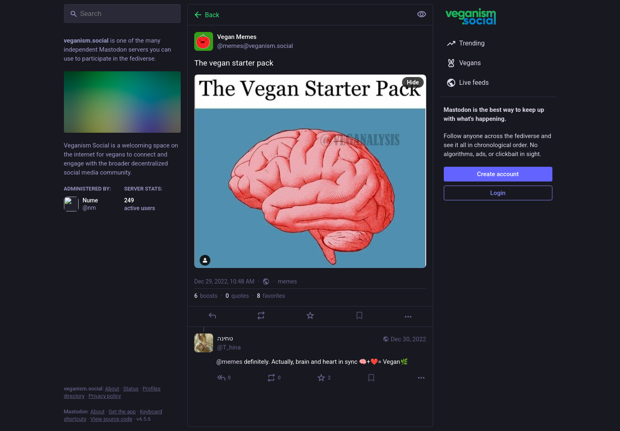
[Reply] (212, 315)
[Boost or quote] (261, 315)
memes (287, 281)
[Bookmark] (359, 315)
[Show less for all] (422, 14)
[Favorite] (310, 315)
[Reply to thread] (224, 378)
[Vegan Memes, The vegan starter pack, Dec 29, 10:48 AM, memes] (310, 176)
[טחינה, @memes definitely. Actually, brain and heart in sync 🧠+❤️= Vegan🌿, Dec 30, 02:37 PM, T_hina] (310, 359)
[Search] (122, 13)
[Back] (299, 15)
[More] (408, 317)
